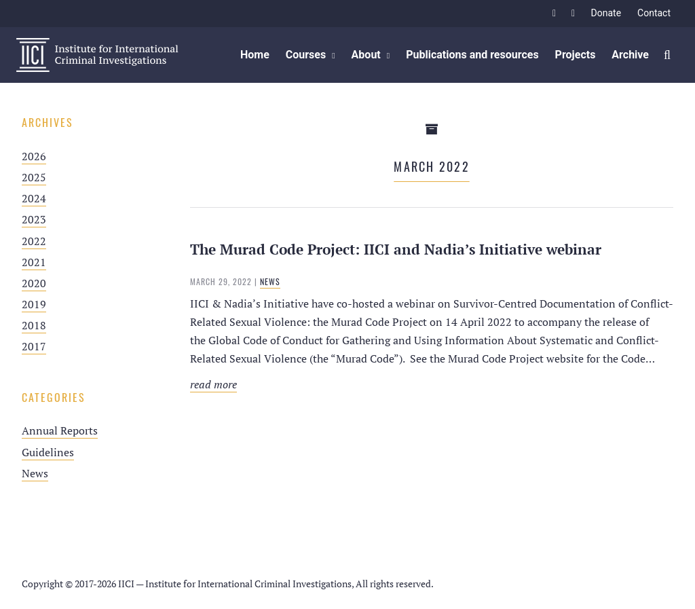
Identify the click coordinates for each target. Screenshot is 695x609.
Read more (362, 384)
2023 (34, 219)
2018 (34, 325)
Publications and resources (472, 54)
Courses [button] (306, 54)
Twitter (573, 13)
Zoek (668, 55)
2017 (34, 346)
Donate (606, 12)
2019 (34, 304)
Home (254, 54)
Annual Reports (60, 430)
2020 (34, 283)
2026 (34, 156)
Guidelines (48, 452)
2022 (34, 241)
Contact (654, 12)
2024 (34, 198)
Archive (630, 54)
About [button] (366, 54)
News (35, 473)
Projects (575, 54)
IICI (97, 55)
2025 (34, 177)
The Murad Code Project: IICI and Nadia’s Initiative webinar (395, 249)
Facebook (554, 13)
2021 (34, 262)
